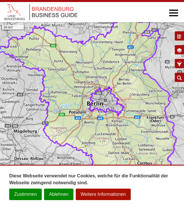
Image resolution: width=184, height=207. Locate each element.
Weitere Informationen (103, 194)
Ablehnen (59, 194)
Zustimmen (25, 194)
